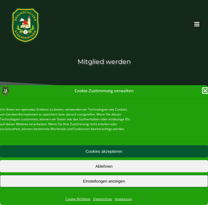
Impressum (123, 199)
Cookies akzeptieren (104, 151)
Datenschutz (102, 199)
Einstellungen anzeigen (104, 181)
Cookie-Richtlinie (78, 199)
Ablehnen (103, 166)
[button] (205, 90)
